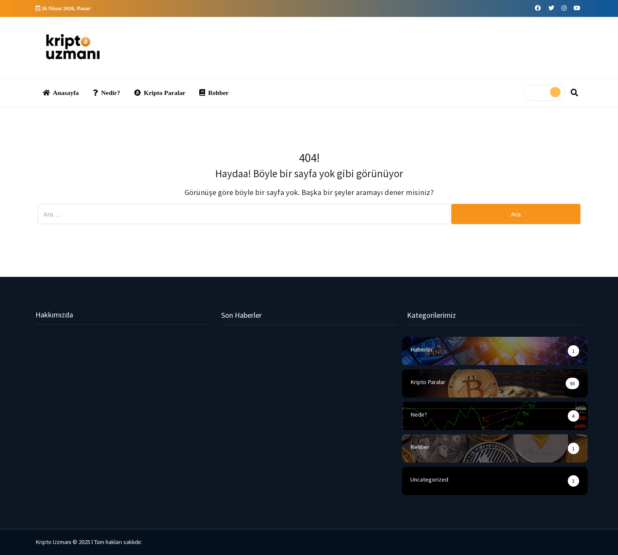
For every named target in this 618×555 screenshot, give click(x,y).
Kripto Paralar (159, 92)
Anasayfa (61, 92)
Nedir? (106, 92)
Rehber (213, 92)
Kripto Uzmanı (53, 542)
